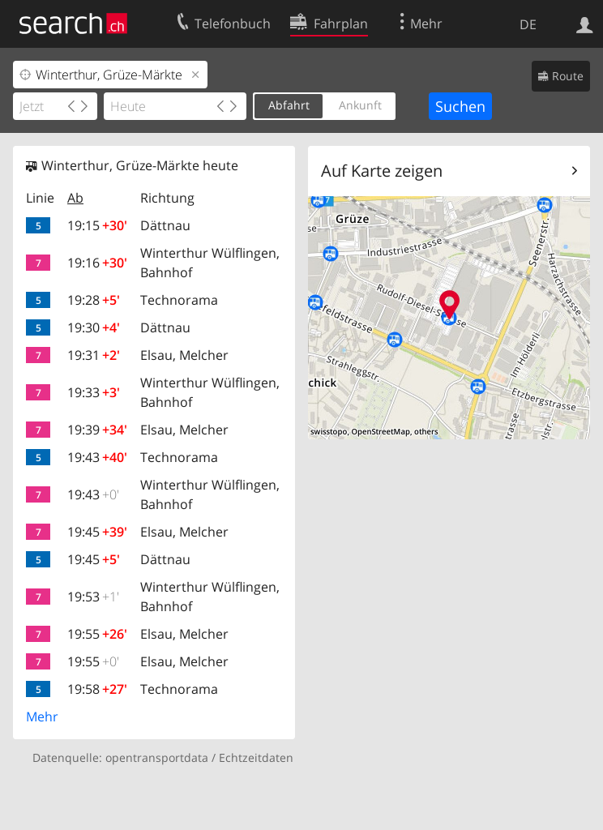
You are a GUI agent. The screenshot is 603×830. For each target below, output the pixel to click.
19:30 (93, 327)
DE (528, 24)
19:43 (97, 457)
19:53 (93, 596)
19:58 (97, 689)
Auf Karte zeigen (382, 171)
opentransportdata (156, 757)
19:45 (97, 532)
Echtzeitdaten (256, 757)
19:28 (93, 300)
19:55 (97, 634)
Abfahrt (289, 105)
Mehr (42, 716)
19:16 (97, 263)
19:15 (97, 225)
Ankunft (360, 105)
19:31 (93, 355)
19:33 (93, 392)
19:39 (97, 430)
